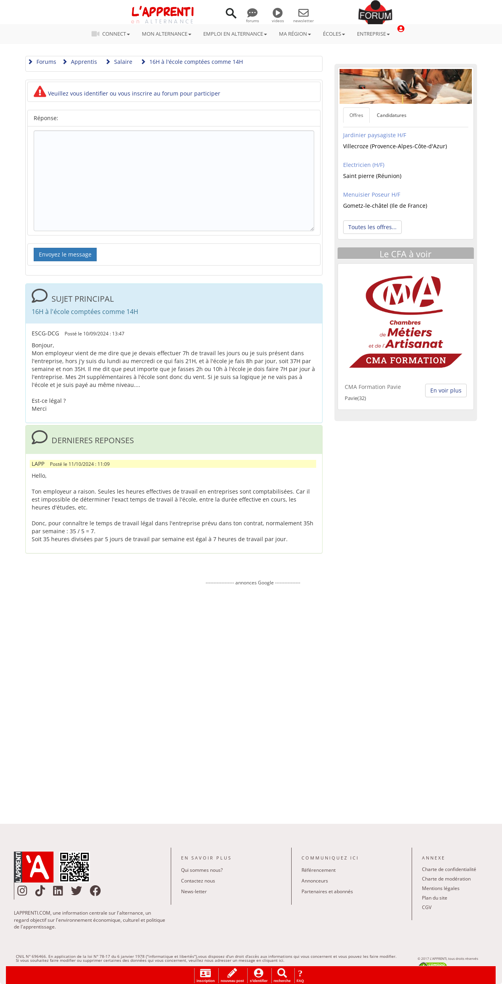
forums (252, 17)
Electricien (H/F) (363, 164)
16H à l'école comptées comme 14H (191, 61)
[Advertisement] (253, 699)
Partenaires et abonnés (327, 891)
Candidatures (392, 115)
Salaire (118, 61)
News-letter (194, 891)
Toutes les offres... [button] (372, 227)
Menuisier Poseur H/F (371, 194)
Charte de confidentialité (449, 869)
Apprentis (79, 61)
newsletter (303, 17)
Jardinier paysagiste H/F (374, 135)
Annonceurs (315, 880)
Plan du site (434, 897)
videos (278, 17)
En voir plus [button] (446, 390)
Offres (356, 115)
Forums (41, 61)
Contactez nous (198, 880)
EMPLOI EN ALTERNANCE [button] (235, 33)
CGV (426, 907)
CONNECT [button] (113, 33)
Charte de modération (446, 878)
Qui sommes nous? (202, 870)
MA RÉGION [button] (295, 33)
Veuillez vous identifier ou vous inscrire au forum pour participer (127, 93)
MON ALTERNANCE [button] (166, 33)
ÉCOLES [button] (334, 33)
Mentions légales (441, 888)
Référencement (319, 870)
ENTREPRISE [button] (373, 33)
